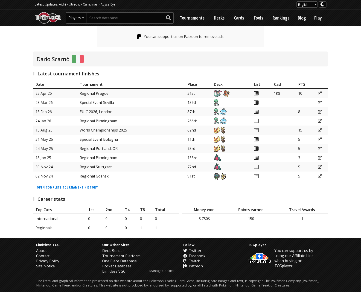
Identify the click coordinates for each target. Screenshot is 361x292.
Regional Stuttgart (96, 166)
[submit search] (168, 18)
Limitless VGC (113, 271)
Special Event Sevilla (97, 102)
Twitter (192, 250)
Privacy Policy (47, 260)
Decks (219, 18)
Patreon (193, 266)
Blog (302, 18)
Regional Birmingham (98, 120)
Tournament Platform (121, 255)
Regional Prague (94, 93)
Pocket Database (116, 266)
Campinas (90, 4)
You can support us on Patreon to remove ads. (180, 36)
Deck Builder (113, 250)
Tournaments (192, 18)
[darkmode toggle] (322, 4)
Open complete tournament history (67, 187)
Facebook (194, 255)
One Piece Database (119, 260)
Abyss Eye (108, 4)
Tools (258, 18)
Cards (239, 18)
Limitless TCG (48, 244)
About (41, 250)
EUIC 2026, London (96, 111)
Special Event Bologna (99, 139)
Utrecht (74, 4)
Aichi (62, 4)
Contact (42, 255)
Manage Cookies (161, 271)
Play (318, 18)
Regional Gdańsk (94, 176)
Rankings (281, 18)
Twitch (191, 260)
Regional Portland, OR (99, 148)
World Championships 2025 (103, 130)
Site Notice (45, 266)
